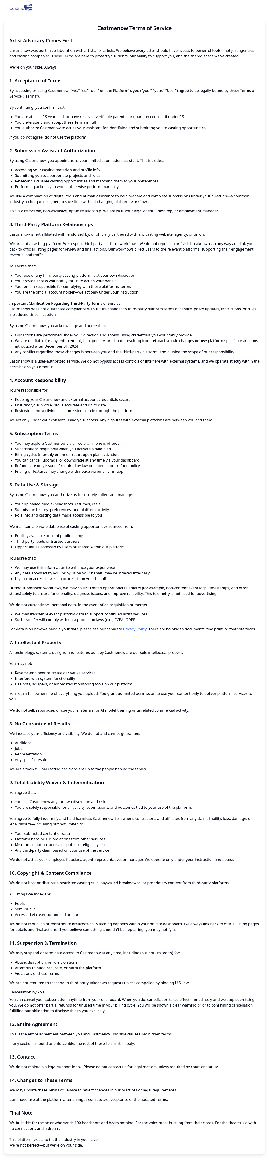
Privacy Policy (134, 629)
